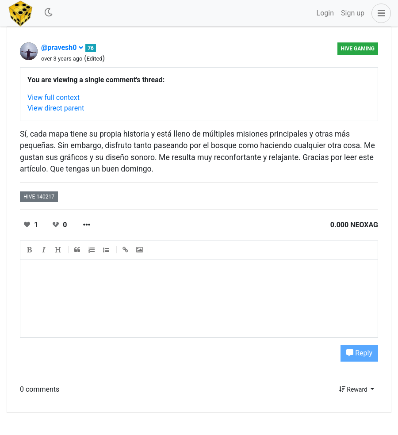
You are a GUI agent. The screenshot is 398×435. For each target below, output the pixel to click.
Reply (359, 353)
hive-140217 (38, 197)
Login (325, 13)
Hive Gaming (358, 49)
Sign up (352, 13)
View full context (53, 97)
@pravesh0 (62, 47)
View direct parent (55, 108)
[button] (379, 13)
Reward (354, 389)
